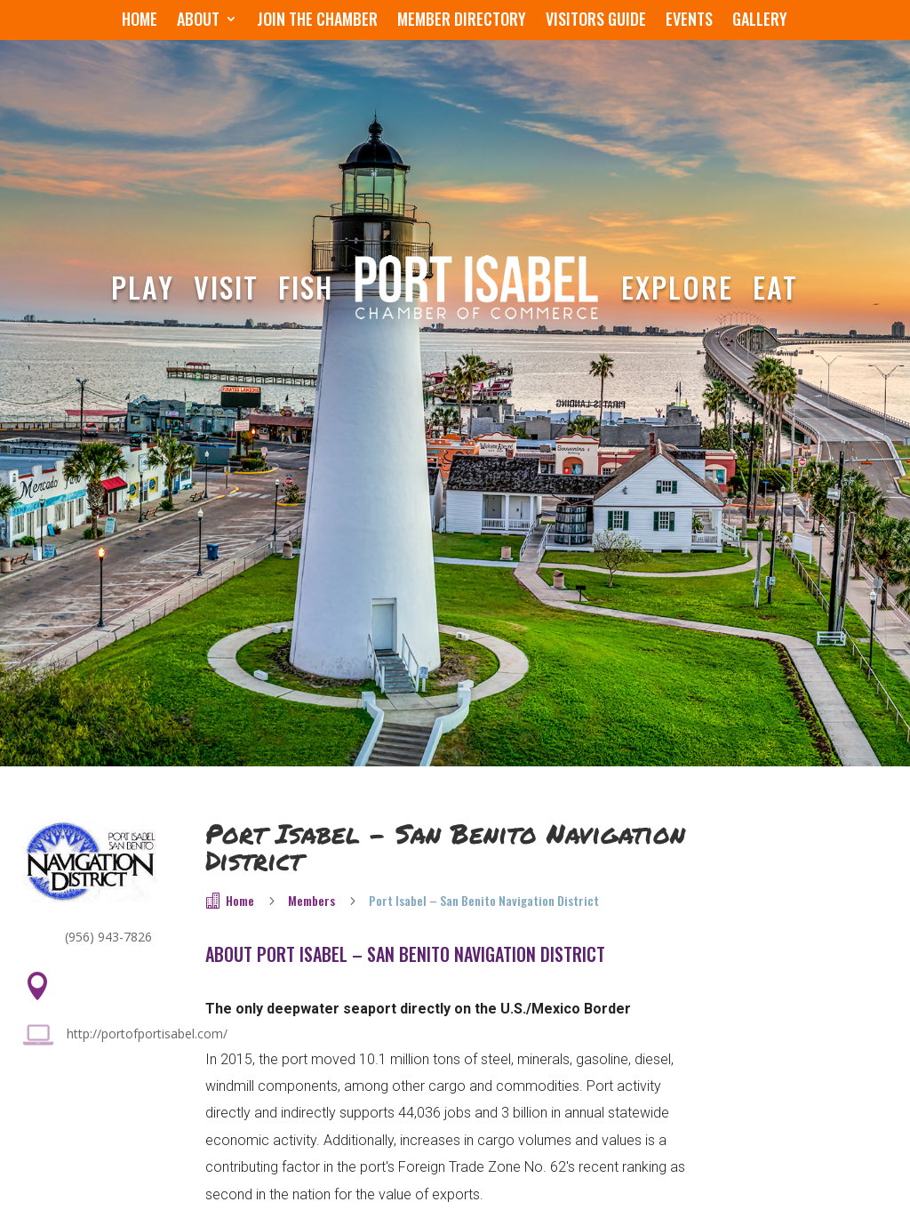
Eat (775, 287)
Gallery (759, 21)
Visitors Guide (596, 21)
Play (142, 287)
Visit (226, 287)
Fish (305, 287)
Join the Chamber (317, 21)
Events (689, 21)
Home (139, 21)
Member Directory (461, 21)
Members (311, 900)
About (198, 21)
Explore (677, 287)
